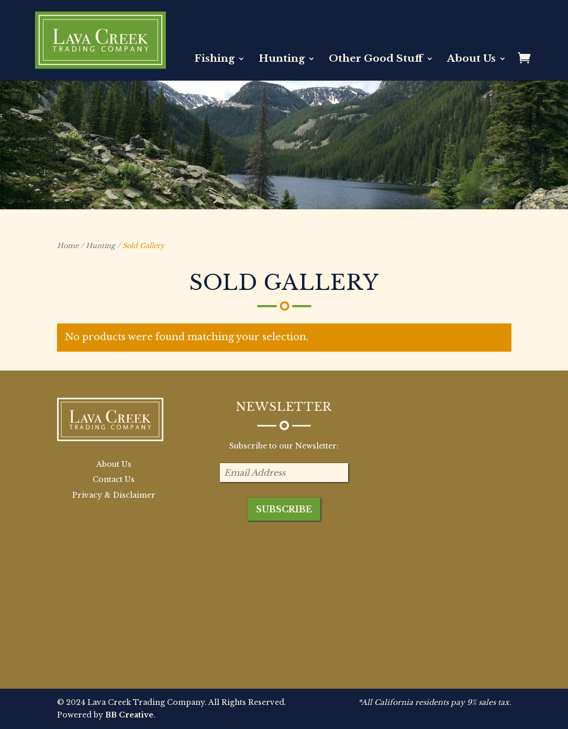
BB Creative (129, 715)
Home (68, 246)
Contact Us (114, 479)
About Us (471, 59)
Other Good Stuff (376, 59)
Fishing (214, 59)
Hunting (282, 59)
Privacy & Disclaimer (113, 495)
